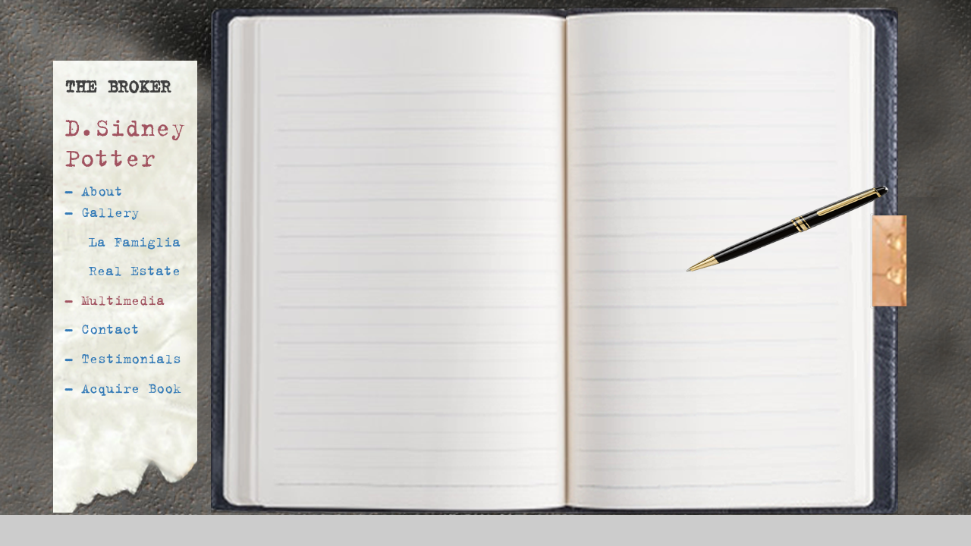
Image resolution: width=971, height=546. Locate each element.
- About (93, 190)
